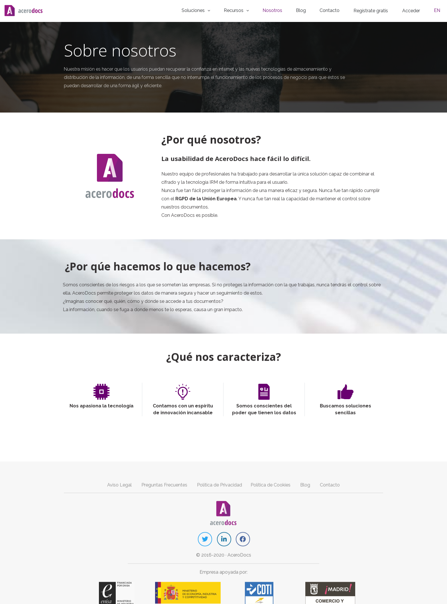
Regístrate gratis (377, 10)
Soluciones (213, 10)
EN (439, 10)
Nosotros (285, 10)
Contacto (337, 10)
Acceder (417, 10)
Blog (311, 10)
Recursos (251, 10)
